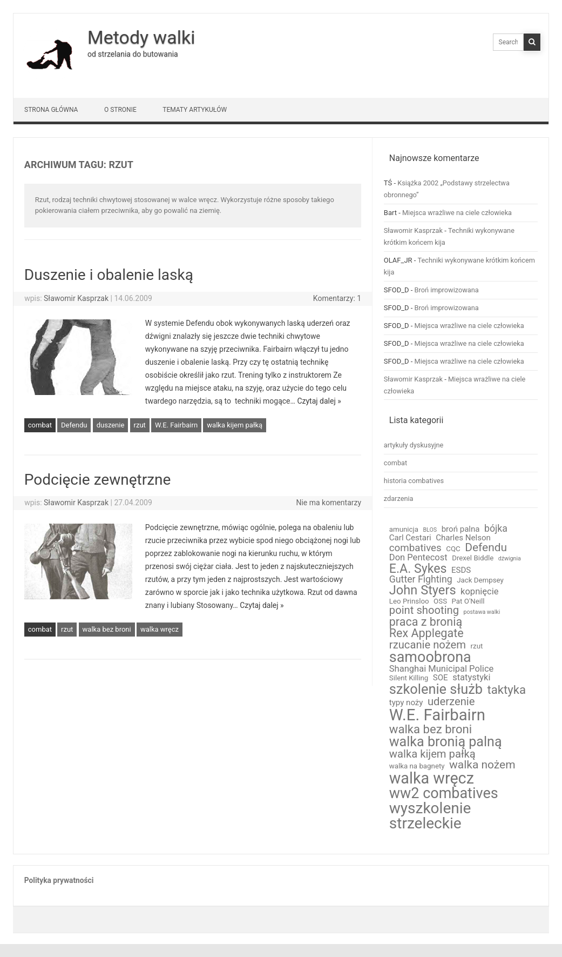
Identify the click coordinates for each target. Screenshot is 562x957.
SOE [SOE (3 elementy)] (440, 678)
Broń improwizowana (447, 290)
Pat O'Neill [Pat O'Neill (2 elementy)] (468, 601)
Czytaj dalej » (319, 401)
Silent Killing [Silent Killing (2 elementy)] (409, 677)
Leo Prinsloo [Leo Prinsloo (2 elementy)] (409, 601)
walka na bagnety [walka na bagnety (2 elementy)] (417, 765)
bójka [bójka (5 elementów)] (495, 529)
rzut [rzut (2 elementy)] (477, 646)
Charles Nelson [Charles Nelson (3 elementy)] (463, 538)
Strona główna (51, 109)
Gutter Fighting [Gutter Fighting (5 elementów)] (420, 580)
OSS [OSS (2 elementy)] (440, 601)
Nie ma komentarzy (328, 502)
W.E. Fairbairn (176, 425)
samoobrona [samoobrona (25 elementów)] (430, 657)
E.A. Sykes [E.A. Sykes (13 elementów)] (418, 569)
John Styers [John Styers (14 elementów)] (422, 590)
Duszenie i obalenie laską (108, 275)
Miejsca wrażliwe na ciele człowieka (457, 213)
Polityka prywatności (58, 880)
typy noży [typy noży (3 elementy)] (406, 703)
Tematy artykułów (194, 109)
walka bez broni (107, 629)
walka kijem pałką (234, 425)
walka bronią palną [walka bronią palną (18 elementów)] (445, 741)
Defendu (74, 425)
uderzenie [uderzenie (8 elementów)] (451, 701)
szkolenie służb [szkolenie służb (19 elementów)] (436, 689)
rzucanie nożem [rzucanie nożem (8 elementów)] (427, 644)
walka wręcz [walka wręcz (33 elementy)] (431, 778)
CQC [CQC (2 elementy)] (453, 548)
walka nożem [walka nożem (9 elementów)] (482, 765)
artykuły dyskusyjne (414, 445)
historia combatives (414, 481)
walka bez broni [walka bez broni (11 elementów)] (430, 729)
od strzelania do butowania (132, 54)
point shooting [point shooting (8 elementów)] (424, 610)
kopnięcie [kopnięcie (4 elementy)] (479, 592)
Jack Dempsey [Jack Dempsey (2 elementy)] (480, 580)
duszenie (111, 425)
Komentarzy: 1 (337, 298)
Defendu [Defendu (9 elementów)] (486, 547)
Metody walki (141, 37)
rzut (140, 425)
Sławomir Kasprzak (76, 298)
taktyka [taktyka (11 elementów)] (506, 689)
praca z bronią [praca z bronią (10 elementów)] (425, 622)
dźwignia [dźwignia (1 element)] (509, 559)
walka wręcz (159, 629)
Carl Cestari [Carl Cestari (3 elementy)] (410, 538)
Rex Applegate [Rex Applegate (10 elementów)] (426, 633)
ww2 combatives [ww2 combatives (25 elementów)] (443, 793)
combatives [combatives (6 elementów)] (415, 548)
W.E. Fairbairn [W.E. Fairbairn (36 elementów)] (437, 715)
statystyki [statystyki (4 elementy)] (471, 677)
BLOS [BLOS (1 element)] (430, 530)
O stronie (120, 109)
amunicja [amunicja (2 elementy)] (403, 529)
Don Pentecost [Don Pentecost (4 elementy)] (418, 558)
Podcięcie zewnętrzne (97, 479)
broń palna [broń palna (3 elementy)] (461, 529)
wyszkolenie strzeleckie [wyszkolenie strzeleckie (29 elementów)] (430, 816)
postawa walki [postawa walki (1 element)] (482, 612)
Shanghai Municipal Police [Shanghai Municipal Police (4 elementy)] (441, 669)
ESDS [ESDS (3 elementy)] (461, 570)
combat (40, 425)
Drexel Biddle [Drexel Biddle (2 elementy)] (472, 557)
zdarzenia (399, 498)
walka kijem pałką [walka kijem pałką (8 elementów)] (432, 753)
